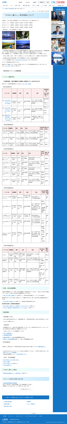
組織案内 (6, 8)
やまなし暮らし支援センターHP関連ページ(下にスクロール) (16, 306)
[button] (20, 2)
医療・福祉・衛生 (8, 406)
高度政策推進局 (11, 8)
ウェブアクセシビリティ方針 (30, 416)
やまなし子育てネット (8, 363)
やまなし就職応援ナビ (8, 333)
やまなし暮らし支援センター (9, 301)
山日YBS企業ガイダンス (21, 354)
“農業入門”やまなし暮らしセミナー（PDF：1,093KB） (8, 118)
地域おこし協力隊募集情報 (9, 339)
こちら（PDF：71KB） (9, 66)
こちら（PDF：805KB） (26, 84)
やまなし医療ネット (7, 365)
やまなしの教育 (6, 361)
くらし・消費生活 (31, 404)
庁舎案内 (4, 416)
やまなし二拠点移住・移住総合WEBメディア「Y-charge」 (15, 307)
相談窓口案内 (7, 404)
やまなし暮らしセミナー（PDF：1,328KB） (8, 110)
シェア (29, 11)
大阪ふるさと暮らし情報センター (10, 295)
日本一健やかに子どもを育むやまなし (11, 360)
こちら (4, 321)
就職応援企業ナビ (41, 346)
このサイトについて (19, 416)
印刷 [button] (33, 11)
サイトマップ (10, 416)
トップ (3, 8)
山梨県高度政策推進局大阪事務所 (10, 383)
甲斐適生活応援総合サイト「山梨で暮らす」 (12, 373)
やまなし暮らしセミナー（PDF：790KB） (8, 102)
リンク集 (39, 416)
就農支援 (5, 337)
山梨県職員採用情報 (7, 335)
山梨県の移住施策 (8, 401)
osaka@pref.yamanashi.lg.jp (21, 60)
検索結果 (29, 401)
